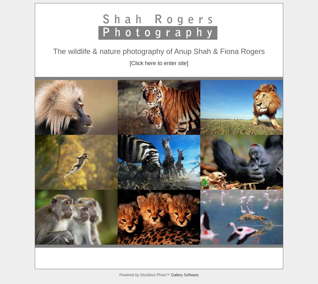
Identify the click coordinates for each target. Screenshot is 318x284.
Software (191, 275)
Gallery (177, 275)
